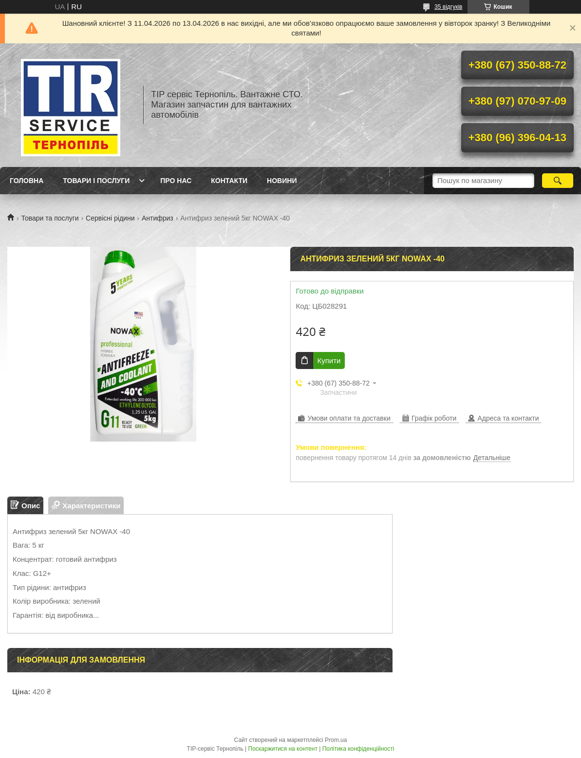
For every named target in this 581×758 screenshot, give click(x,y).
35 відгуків (448, 6)
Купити (328, 360)
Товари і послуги (96, 181)
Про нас (175, 181)
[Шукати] (557, 180)
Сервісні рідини (110, 218)
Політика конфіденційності (358, 748)
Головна (26, 181)
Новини (282, 181)
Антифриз (157, 218)
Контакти (229, 181)
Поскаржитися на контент (283, 748)
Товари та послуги (49, 218)
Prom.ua (336, 740)
